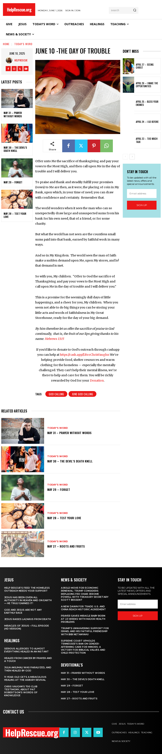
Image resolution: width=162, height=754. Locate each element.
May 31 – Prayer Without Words (13, 114)
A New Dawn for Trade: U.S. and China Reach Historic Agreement (83, 608)
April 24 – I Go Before (147, 121)
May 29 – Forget (13, 182)
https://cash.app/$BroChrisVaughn (84, 355)
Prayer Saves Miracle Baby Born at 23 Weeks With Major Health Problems (83, 618)
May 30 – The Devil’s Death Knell (15, 149)
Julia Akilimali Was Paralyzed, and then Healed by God (27, 669)
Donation (97, 380)
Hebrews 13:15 (54, 339)
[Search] (134, 10)
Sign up (141, 205)
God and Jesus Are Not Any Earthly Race (23, 611)
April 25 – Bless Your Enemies (147, 103)
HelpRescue (20, 60)
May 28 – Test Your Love (15, 215)
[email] (142, 193)
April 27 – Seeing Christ (145, 66)
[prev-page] (125, 156)
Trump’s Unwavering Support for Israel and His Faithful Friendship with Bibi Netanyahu (85, 631)
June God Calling (82, 394)
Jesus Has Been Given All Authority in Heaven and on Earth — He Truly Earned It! (28, 600)
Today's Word (23, 44)
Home (6, 44)
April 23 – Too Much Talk (147, 140)
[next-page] (132, 156)
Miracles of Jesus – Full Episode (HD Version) (26, 627)
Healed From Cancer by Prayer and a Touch (28, 660)
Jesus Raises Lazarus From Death (27, 619)
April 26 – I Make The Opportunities (147, 85)
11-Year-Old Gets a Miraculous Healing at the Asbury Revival (25, 678)
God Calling (56, 394)
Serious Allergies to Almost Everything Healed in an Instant (26, 650)
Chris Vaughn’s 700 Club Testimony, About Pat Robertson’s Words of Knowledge (21, 691)
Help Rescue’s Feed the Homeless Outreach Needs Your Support (27, 589)
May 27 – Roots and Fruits (66, 546)
